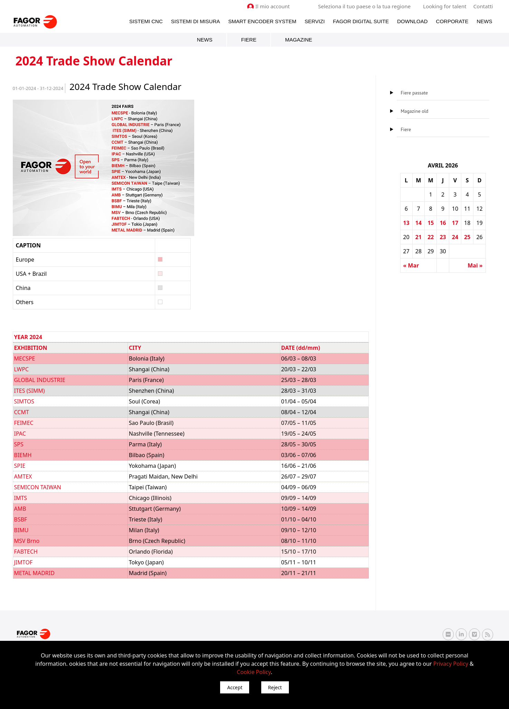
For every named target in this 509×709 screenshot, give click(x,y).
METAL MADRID (34, 573)
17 (455, 223)
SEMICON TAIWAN (37, 487)
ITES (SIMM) (29, 390)
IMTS (20, 498)
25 (467, 237)
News (484, 21)
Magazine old (414, 111)
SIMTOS (24, 401)
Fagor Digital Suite (361, 21)
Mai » (475, 265)
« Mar (411, 265)
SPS (18, 444)
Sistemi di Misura (195, 21)
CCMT (21, 412)
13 (406, 223)
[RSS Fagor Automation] (487, 634)
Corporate (452, 21)
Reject (275, 687)
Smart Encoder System (262, 21)
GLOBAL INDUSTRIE (39, 380)
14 (418, 223)
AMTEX (23, 476)
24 (455, 237)
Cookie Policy (254, 672)
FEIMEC (24, 423)
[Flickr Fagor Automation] (448, 634)
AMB (20, 508)
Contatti (483, 6)
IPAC (20, 433)
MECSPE (24, 358)
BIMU (21, 530)
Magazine (298, 40)
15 (430, 223)
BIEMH (23, 455)
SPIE (20, 466)
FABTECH (26, 551)
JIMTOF (23, 562)
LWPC (21, 369)
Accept (234, 687)
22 (430, 237)
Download (412, 21)
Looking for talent (444, 6)
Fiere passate (414, 93)
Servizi (314, 21)
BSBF (20, 519)
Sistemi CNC (146, 21)
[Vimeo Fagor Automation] (474, 634)
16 (443, 223)
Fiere (248, 40)
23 (443, 237)
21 (418, 237)
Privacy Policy (450, 663)
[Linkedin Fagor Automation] (461, 634)
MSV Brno (27, 541)
